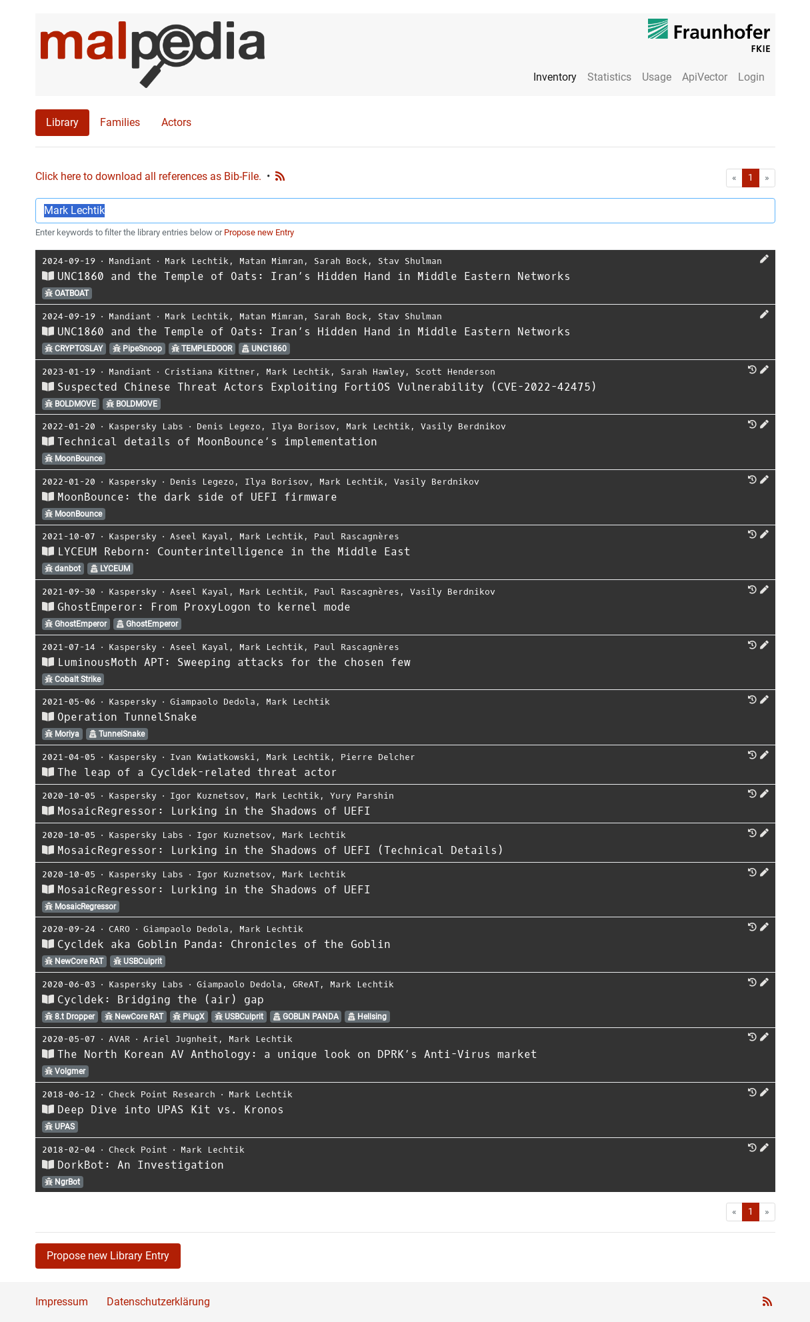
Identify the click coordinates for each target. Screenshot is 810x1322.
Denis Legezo (229, 426)
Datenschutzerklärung (158, 1301)
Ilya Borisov (303, 426)
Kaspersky (133, 481)
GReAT (306, 984)
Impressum (61, 1301)
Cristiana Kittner (210, 371)
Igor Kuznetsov (207, 795)
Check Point (138, 1149)
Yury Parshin (362, 795)
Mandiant (130, 261)
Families (120, 122)
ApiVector (704, 77)
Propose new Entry (259, 232)
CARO (119, 929)
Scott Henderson (455, 371)
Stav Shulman (410, 261)
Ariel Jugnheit (180, 1039)
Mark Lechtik (197, 261)
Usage (656, 77)
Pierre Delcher (378, 757)
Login (751, 77)
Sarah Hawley (373, 371)
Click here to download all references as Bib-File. (148, 176)
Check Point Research (162, 1094)
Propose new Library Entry (108, 1255)
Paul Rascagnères (356, 536)
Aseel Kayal (199, 536)
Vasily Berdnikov (463, 426)
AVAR (119, 1039)
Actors (176, 122)
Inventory (555, 77)
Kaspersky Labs (146, 426)
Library (62, 122)
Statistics (609, 77)
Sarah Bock (340, 261)
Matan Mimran (271, 261)
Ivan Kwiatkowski (212, 757)
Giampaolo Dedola (212, 701)
